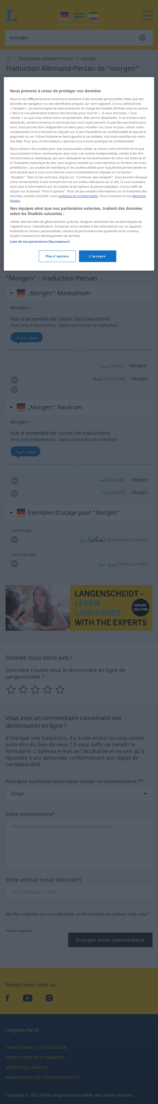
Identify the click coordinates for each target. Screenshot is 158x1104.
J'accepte (97, 334)
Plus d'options (57, 334)
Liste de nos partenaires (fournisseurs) (39, 319)
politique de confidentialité (78, 273)
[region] (79, 251)
